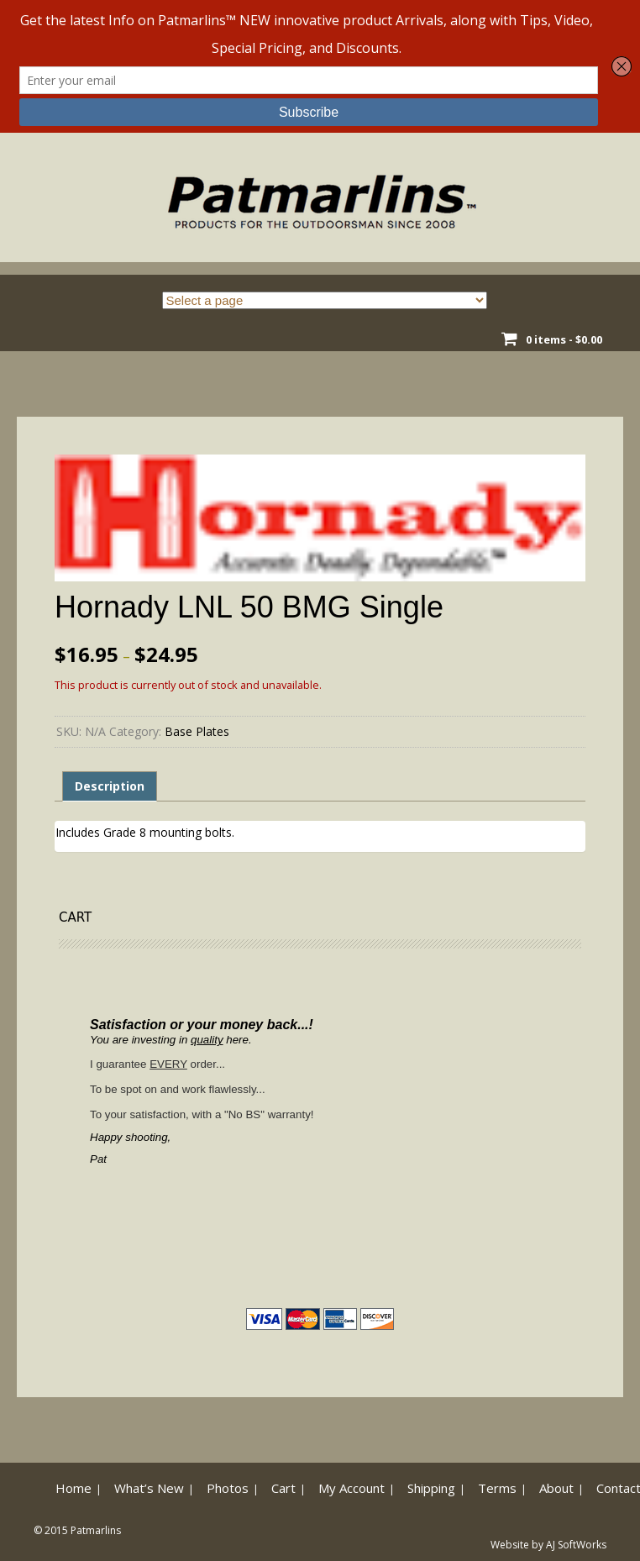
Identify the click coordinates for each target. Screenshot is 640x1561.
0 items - (564, 339)
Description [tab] (109, 786)
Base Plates (197, 731)
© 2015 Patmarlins (77, 1530)
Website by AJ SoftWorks (548, 1544)
